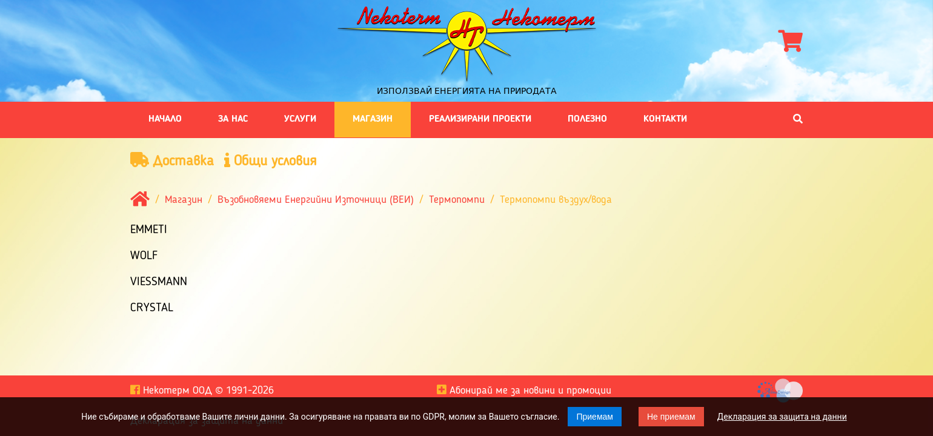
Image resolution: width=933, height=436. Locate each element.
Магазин (373, 119)
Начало (165, 119)
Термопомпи (457, 200)
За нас (233, 119)
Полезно (587, 119)
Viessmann (158, 282)
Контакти (665, 119)
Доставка (172, 161)
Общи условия (270, 161)
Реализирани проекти (480, 119)
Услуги (300, 119)
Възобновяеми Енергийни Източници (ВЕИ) (315, 200)
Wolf (144, 256)
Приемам (594, 416)
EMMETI (148, 230)
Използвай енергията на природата (467, 91)
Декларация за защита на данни (782, 416)
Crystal (151, 308)
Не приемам (671, 416)
